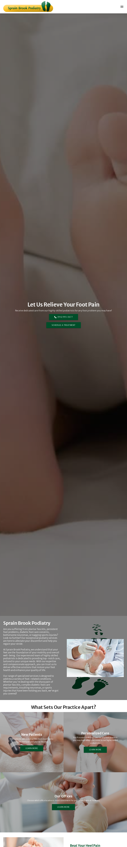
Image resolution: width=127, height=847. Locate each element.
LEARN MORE (32, 748)
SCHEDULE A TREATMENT (63, 325)
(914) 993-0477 (63, 317)
